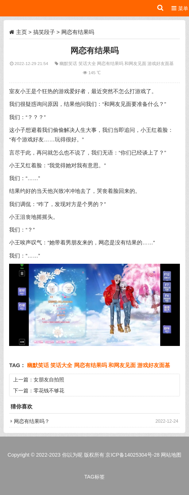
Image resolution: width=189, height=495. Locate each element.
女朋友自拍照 (49, 379)
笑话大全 (87, 63)
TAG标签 (94, 477)
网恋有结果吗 (110, 63)
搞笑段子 (44, 32)
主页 (21, 32)
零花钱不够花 (49, 390)
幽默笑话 (68, 63)
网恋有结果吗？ (32, 421)
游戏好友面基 (160, 63)
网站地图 (171, 455)
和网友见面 (135, 63)
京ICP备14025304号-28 (132, 455)
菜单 (179, 8)
